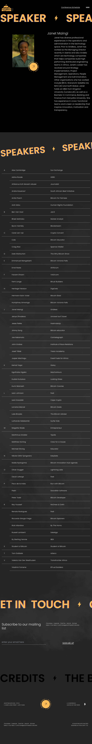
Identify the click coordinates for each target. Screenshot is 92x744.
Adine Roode (17, 177)
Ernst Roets (16, 268)
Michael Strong (18, 449)
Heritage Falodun (19, 288)
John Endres (17, 344)
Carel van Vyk (18, 233)
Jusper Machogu (19, 358)
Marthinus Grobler (19, 435)
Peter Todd (16, 497)
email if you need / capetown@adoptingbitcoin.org (62, 625)
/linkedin (56, 623)
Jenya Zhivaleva (19, 316)
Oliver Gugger (18, 470)
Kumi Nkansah (18, 386)
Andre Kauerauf (18, 191)
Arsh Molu (16, 205)
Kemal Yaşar (17, 365)
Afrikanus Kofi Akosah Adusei (24, 184)
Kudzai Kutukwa (18, 379)
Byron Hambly (18, 226)
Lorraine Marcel (18, 407)
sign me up (68, 643)
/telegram (49, 623)
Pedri (14, 490)
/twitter (62, 623)
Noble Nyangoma (19, 463)
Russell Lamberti (19, 532)
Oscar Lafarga (18, 476)
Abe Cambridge (18, 170)
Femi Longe (16, 281)
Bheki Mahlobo (18, 219)
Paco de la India (19, 483)
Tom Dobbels (17, 553)
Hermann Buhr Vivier (20, 295)
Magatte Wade (18, 428)
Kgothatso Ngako (19, 372)
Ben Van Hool (17, 212)
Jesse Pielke (17, 323)
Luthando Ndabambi (21, 421)
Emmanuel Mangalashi (22, 261)
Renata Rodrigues (19, 511)
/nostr (69, 623)
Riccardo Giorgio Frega (21, 518)
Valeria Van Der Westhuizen (24, 560)
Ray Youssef (17, 504)
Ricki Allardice (18, 525)
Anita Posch (17, 198)
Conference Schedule (70, 7)
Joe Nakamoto (18, 337)
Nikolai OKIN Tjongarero (22, 456)
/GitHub (74, 623)
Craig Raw (16, 247)
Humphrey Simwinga (21, 302)
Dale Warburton (18, 254)
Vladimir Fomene (19, 567)
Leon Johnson (18, 393)
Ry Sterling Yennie (19, 539)
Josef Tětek (16, 351)
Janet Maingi (17, 309)
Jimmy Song (17, 330)
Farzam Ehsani (18, 274)
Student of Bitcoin (19, 546)
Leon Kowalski (18, 400)
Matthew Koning (19, 442)
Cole (14, 240)
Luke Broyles (17, 414)
